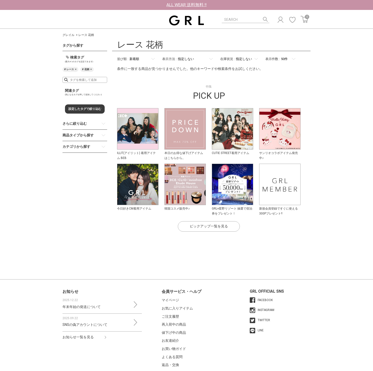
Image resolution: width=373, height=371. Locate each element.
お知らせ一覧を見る (78, 337)
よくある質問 (172, 357)
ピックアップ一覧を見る (209, 226)
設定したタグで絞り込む (84, 109)
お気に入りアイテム (177, 308)
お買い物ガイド (174, 349)
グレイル (68, 35)
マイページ (170, 300)
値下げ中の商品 (174, 333)
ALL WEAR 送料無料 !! (186, 4)
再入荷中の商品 (174, 324)
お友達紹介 (170, 340)
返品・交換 (170, 365)
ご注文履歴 (170, 316)
